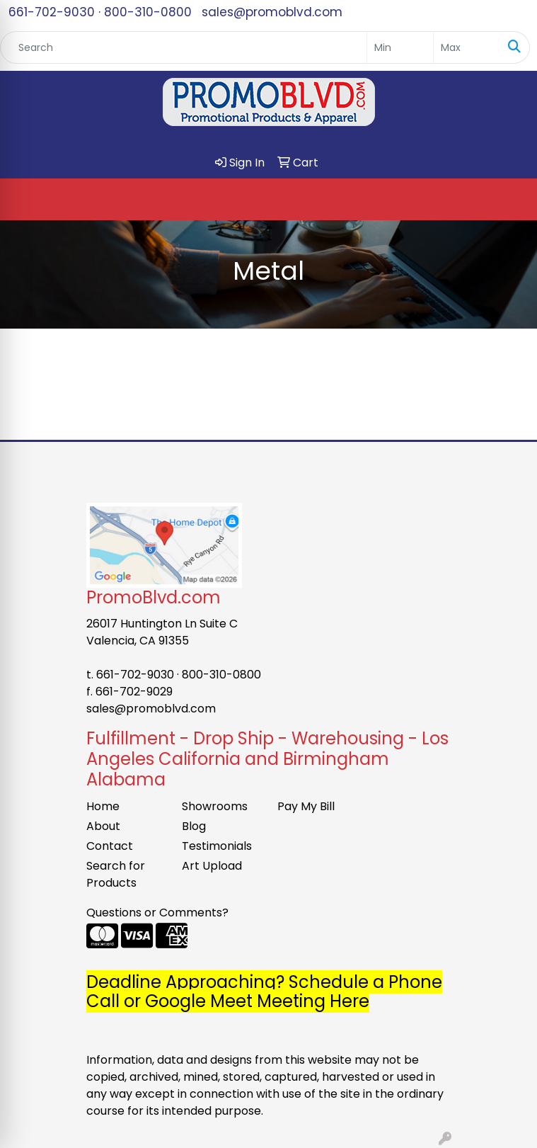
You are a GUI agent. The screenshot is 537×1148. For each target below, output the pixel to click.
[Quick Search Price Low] (400, 47)
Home (103, 806)
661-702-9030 (51, 12)
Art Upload (212, 866)
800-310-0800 (148, 12)
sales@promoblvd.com (272, 12)
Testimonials (217, 846)
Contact (109, 846)
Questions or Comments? (157, 912)
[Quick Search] (183, 47)
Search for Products (115, 874)
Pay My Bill (306, 806)
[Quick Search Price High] (466, 47)
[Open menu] (509, 200)
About (103, 826)
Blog (194, 826)
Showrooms (215, 806)
